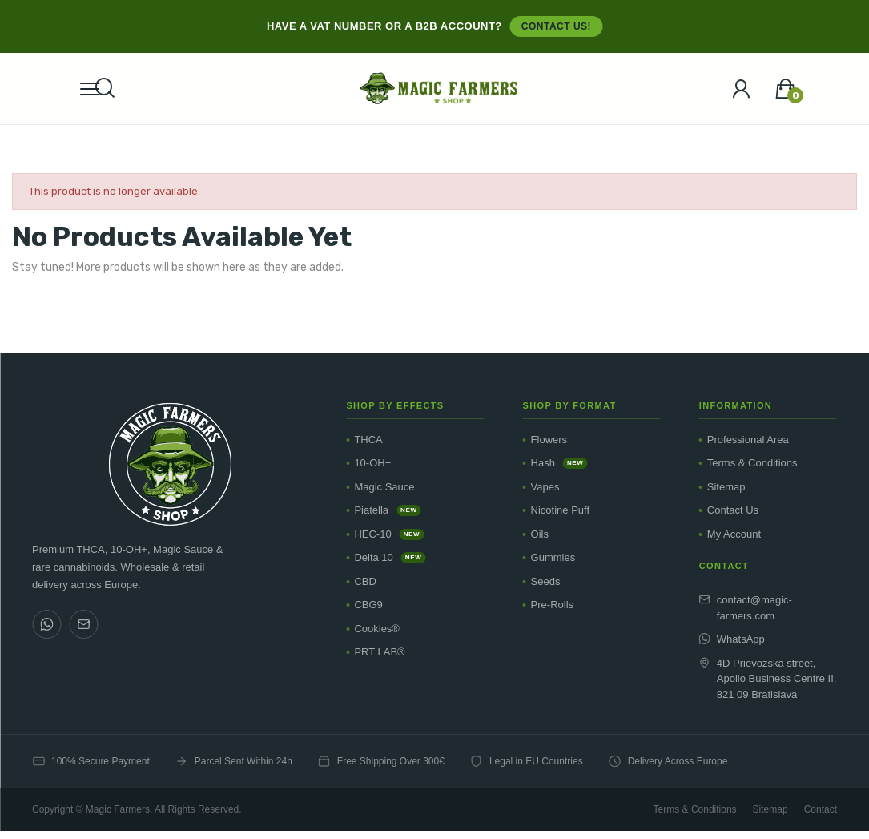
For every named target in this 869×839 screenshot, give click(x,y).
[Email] (83, 624)
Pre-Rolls (552, 605)
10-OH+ (372, 463)
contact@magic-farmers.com (745, 608)
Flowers (549, 440)
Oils (540, 534)
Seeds (546, 581)
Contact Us (732, 510)
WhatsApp (732, 639)
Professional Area (748, 440)
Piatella (387, 510)
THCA (368, 440)
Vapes (545, 487)
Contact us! (556, 26)
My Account (734, 534)
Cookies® (377, 629)
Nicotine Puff (560, 510)
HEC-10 (389, 534)
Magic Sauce (384, 487)
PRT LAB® (379, 652)
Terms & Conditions (752, 463)
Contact (820, 809)
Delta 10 (389, 557)
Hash (559, 463)
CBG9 (368, 605)
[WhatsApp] (46, 624)
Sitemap (726, 487)
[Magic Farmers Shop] (170, 464)
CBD (365, 581)
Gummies (553, 557)
